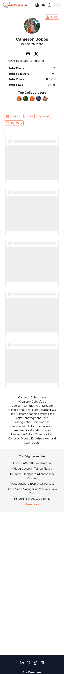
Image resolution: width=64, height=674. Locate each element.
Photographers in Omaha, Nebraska (32, 483)
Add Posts (14, 123)
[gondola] (13, 5)
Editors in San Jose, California (32, 499)
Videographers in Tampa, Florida (32, 468)
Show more (32, 504)
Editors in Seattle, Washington (32, 463)
